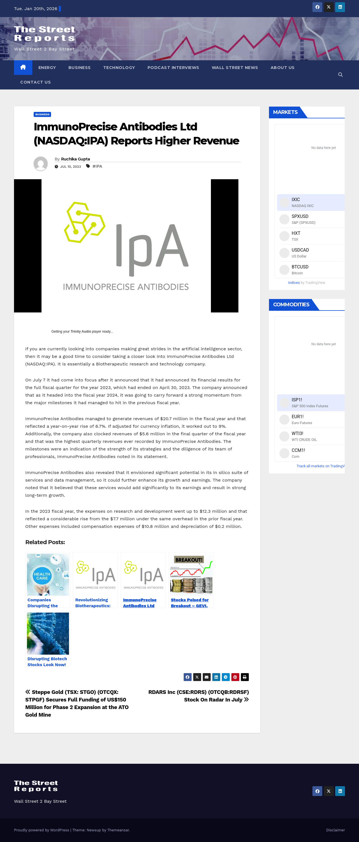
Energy (47, 67)
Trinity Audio (81, 331)
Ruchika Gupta (75, 159)
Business (79, 67)
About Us (283, 67)
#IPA (97, 166)
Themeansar (118, 830)
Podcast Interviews (173, 67)
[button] (340, 74)
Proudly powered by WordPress (42, 830)
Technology (119, 67)
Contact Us (35, 82)
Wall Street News (235, 67)
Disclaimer (335, 830)
